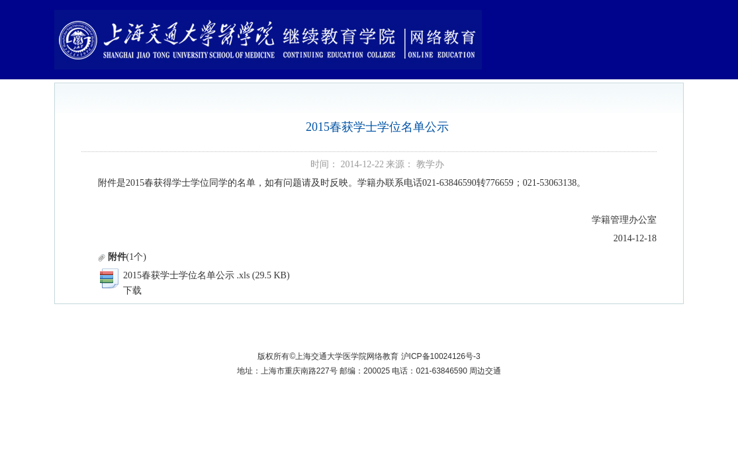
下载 (132, 291)
